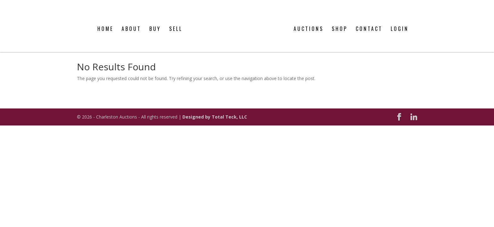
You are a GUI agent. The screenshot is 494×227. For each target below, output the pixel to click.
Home (105, 23)
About (131, 23)
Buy (155, 23)
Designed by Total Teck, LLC (214, 117)
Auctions (309, 23)
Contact (369, 23)
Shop (340, 23)
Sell (175, 23)
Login (400, 23)
